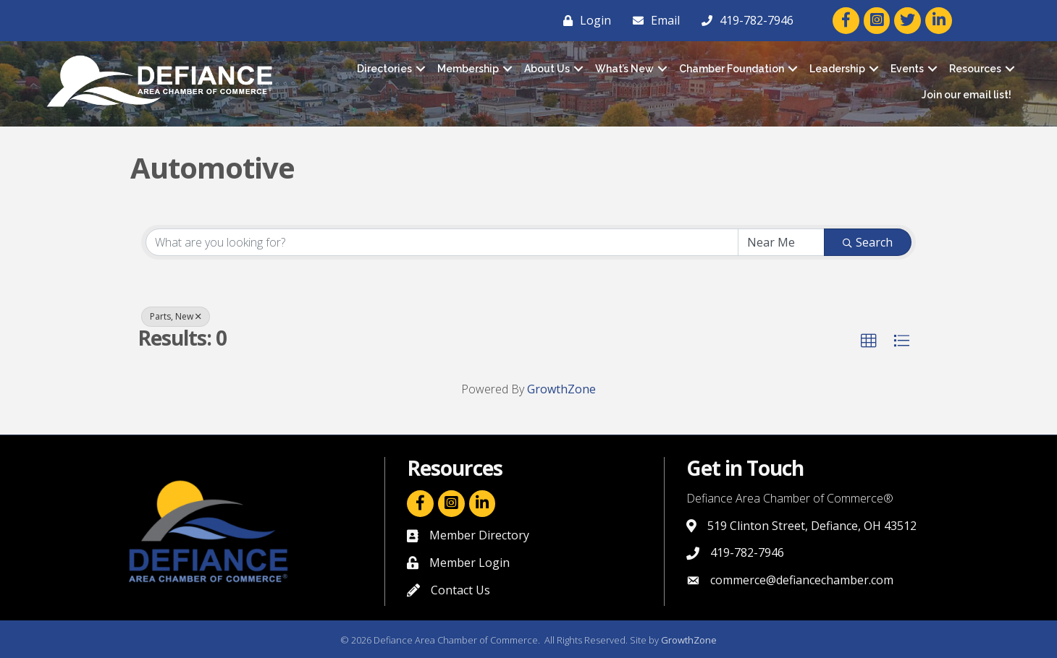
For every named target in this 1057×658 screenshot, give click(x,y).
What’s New (624, 68)
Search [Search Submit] (868, 242)
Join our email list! (966, 95)
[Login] (583, 20)
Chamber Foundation (731, 68)
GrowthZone (561, 389)
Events (907, 68)
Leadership (837, 68)
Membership (468, 68)
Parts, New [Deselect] (175, 316)
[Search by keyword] (442, 242)
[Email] (653, 20)
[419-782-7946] (743, 20)
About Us (547, 68)
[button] (868, 341)
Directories (384, 68)
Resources (975, 68)
